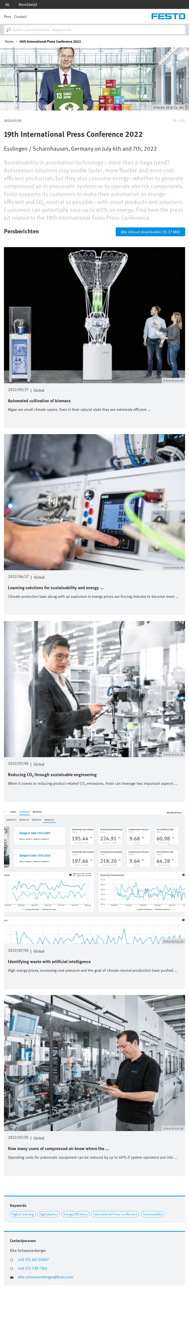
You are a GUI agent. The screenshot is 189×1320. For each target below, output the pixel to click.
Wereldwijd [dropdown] (27, 4)
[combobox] (94, 29)
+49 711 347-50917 (33, 1259)
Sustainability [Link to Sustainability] (153, 1214)
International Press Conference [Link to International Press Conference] (115, 1214)
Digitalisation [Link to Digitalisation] (48, 1214)
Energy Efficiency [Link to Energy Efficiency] (75, 1214)
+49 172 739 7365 (32, 1268)
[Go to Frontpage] (168, 16)
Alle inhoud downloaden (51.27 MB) (150, 232)
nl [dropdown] (7, 4)
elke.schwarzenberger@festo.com (45, 1277)
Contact (20, 16)
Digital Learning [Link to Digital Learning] (22, 1214)
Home (9, 41)
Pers (7, 16)
